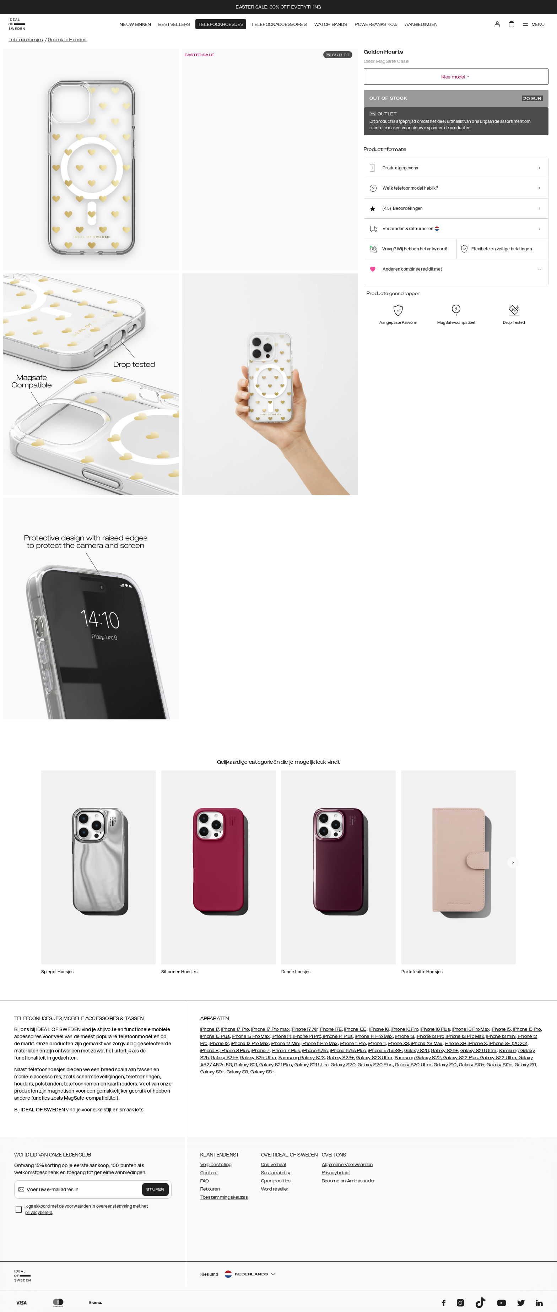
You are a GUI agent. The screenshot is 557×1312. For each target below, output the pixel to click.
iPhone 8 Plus (234, 1050)
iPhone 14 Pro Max (374, 1036)
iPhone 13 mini (500, 1036)
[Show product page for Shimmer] (454, 148)
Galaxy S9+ (212, 1071)
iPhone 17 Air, (305, 1029)
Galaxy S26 (416, 1050)
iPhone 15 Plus (215, 1036)
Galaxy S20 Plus (375, 1064)
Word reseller (274, 1189)
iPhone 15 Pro (526, 1029)
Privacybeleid (336, 1172)
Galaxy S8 (237, 1071)
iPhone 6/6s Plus (348, 1050)
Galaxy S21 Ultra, (312, 1064)
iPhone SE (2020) (508, 1043)
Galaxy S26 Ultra (478, 1050)
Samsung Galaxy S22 (418, 1057)
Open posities (276, 1180)
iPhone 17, (210, 1029)
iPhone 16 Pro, (405, 1029)
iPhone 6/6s (315, 1050)
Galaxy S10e (499, 1064)
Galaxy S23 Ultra (374, 1057)
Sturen (155, 1189)
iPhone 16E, (355, 1029)
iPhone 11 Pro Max (319, 1043)
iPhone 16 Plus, (436, 1029)
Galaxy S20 (343, 1064)
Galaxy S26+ (444, 1050)
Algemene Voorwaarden (347, 1164)
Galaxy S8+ (262, 1071)
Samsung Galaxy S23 (301, 1057)
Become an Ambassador (348, 1180)
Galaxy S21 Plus (275, 1064)
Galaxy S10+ (472, 1064)
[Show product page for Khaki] (532, 148)
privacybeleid (38, 1212)
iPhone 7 (261, 1050)
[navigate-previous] (513, 862)
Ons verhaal (273, 1164)
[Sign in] (497, 24)
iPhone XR (455, 1043)
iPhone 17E (331, 1029)
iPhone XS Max (426, 1043)
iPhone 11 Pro (353, 1043)
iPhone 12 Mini (285, 1043)
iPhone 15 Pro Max (251, 1036)
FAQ (204, 1180)
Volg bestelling (216, 1164)
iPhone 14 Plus (337, 1036)
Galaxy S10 (445, 1064)
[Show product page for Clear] (401, 148)
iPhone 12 (219, 1043)
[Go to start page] (17, 24)
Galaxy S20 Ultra (413, 1064)
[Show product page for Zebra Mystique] (506, 148)
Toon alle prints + (530, 121)
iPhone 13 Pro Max (464, 1036)
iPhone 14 (281, 1036)
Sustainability (275, 1172)
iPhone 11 (377, 1043)
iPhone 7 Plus (286, 1050)
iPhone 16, (379, 1029)
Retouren (210, 1189)
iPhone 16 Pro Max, (471, 1029)
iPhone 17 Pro (235, 1029)
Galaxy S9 (525, 1064)
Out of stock (456, 98)
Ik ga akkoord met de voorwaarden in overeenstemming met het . (86, 1209)
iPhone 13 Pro (430, 1036)
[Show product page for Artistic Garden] (480, 148)
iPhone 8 (209, 1050)
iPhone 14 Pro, (307, 1036)
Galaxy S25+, (225, 1057)
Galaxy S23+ (340, 1057)
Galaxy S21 (245, 1064)
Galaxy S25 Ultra (258, 1057)
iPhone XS (398, 1043)
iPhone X (477, 1043)
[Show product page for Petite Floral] (427, 148)
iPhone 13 (405, 1036)
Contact (209, 1172)
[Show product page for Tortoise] (375, 148)
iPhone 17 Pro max (270, 1029)
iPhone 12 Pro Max (250, 1043)
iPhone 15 (501, 1029)
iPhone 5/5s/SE (385, 1050)
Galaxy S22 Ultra (497, 1057)
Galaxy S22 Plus (460, 1057)
